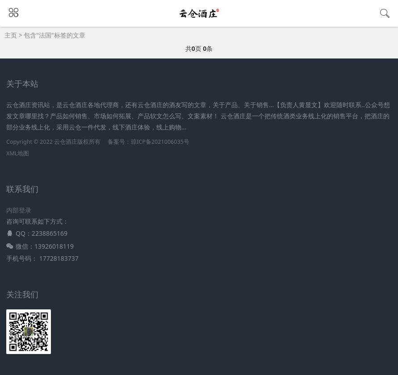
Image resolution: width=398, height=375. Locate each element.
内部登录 (18, 210)
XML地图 (17, 153)
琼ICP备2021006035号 (160, 142)
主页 (10, 35)
